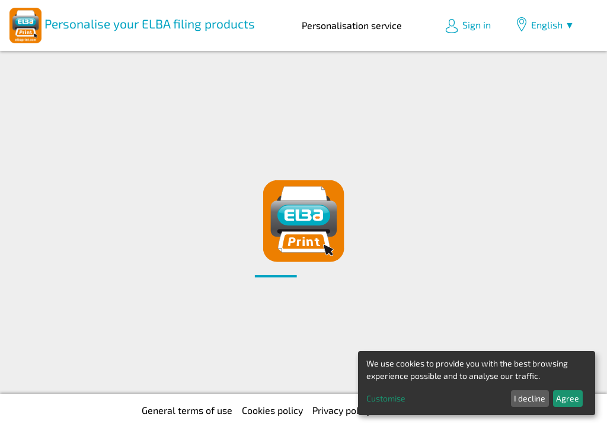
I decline (529, 398)
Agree (567, 398)
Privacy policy (341, 410)
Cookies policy (272, 410)
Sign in (468, 26)
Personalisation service (352, 25)
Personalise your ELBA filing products (132, 25)
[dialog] (476, 383)
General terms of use (187, 410)
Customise (385, 398)
